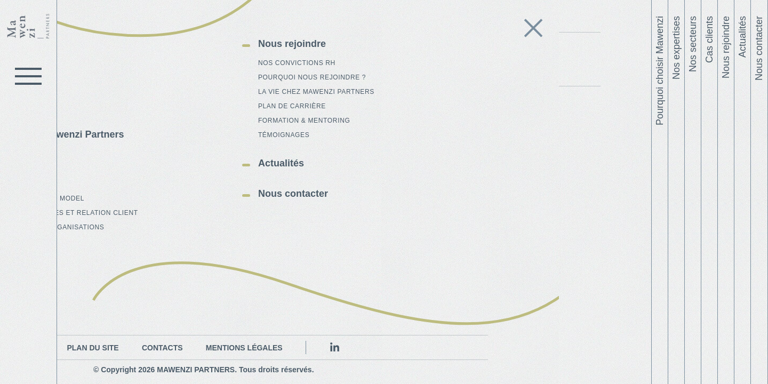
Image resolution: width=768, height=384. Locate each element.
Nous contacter (759, 48)
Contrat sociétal (434, 31)
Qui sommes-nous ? (165, 31)
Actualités (742, 37)
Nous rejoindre (726, 47)
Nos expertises (676, 47)
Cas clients (709, 39)
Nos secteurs (692, 44)
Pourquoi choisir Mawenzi (659, 70)
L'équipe (256, 31)
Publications (333, 31)
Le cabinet (64, 39)
